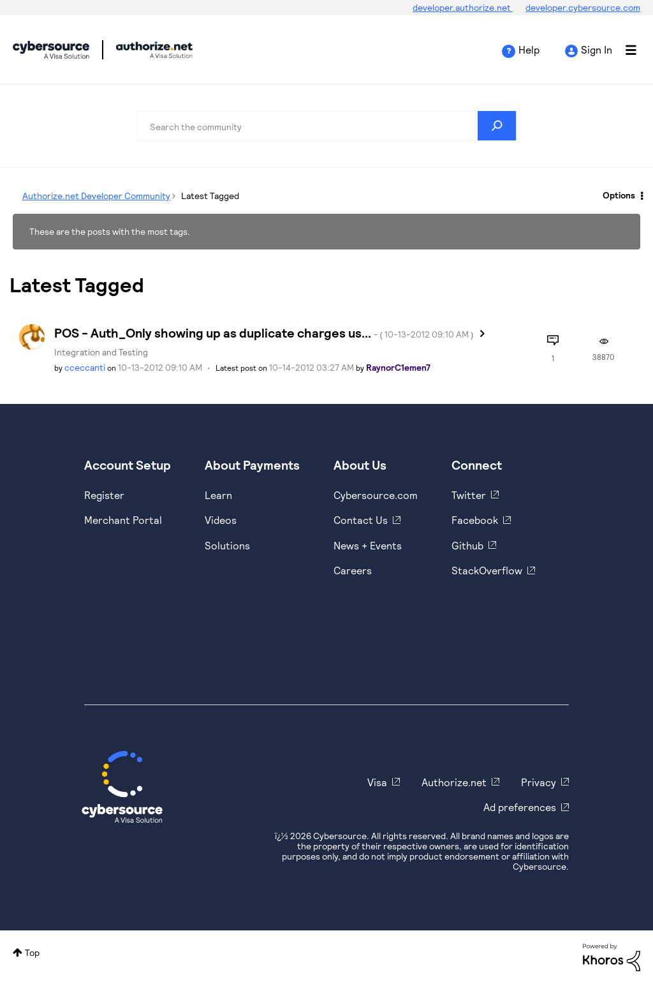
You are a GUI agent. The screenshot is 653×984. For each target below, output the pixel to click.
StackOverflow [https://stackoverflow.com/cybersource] (486, 570)
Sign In (596, 49)
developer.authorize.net (463, 7)
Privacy (538, 782)
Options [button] (619, 195)
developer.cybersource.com (582, 7)
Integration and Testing (101, 352)
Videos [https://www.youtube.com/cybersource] (221, 520)
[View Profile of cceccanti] (84, 367)
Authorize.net (454, 782)
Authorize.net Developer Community (96, 195)
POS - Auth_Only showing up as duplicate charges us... (264, 332)
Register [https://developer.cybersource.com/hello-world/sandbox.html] (104, 495)
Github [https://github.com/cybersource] (467, 545)
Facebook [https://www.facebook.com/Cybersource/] (474, 520)
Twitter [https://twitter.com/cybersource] (468, 495)
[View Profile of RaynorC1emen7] (398, 367)
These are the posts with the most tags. (109, 231)
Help (528, 49)
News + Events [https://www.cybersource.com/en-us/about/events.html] (368, 545)
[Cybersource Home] (122, 787)
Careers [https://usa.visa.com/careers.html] (353, 570)
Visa (377, 782)
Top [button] (32, 952)
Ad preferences (519, 807)
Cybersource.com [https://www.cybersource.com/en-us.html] (376, 495)
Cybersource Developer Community (51, 50)
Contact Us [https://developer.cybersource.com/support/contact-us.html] (361, 520)
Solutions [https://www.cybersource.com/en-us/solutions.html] (227, 545)
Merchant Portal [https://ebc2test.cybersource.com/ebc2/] (123, 520)
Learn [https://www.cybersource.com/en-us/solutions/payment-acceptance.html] (218, 495)
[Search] (326, 125)
